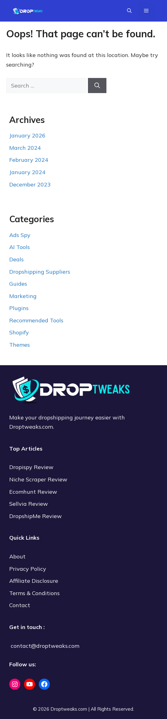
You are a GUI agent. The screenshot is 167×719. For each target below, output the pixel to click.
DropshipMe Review (35, 516)
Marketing (23, 296)
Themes (19, 344)
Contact (19, 605)
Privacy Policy (27, 568)
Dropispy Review (31, 467)
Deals (16, 259)
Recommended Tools (36, 320)
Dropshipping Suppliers (39, 271)
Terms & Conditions (34, 593)
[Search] (97, 85)
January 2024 (27, 172)
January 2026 (27, 135)
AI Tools (19, 247)
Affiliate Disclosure (33, 580)
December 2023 (30, 184)
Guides (18, 283)
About (17, 556)
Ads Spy (19, 235)
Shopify (19, 332)
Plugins (19, 308)
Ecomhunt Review (33, 491)
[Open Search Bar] (129, 11)
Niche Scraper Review (39, 479)
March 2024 (25, 147)
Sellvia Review (29, 503)
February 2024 (28, 159)
